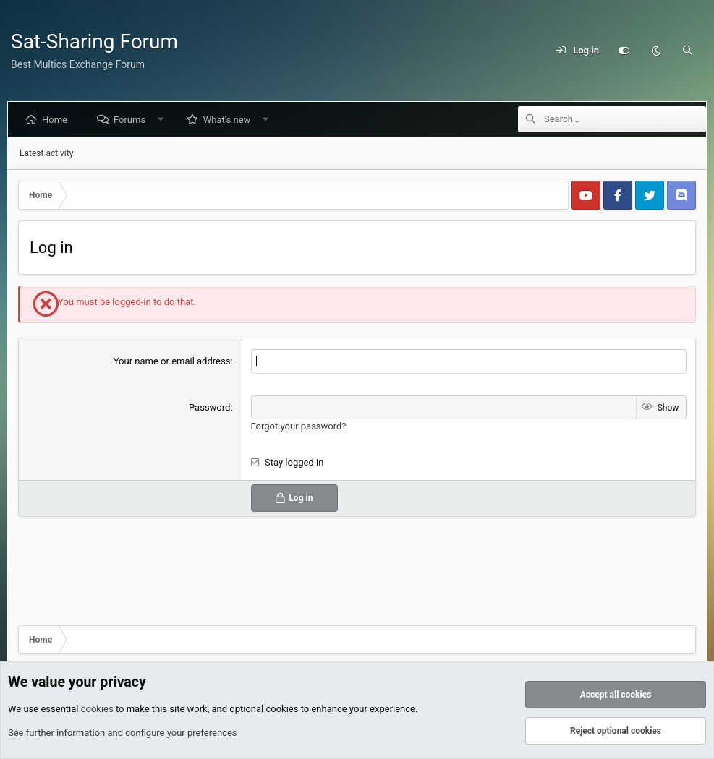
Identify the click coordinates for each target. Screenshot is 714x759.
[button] (163, 119)
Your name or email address (172, 361)
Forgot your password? (299, 426)
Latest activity (46, 153)
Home (57, 119)
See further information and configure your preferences (122, 732)
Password (209, 407)
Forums (132, 119)
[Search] (687, 51)
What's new (230, 119)
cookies (97, 708)
